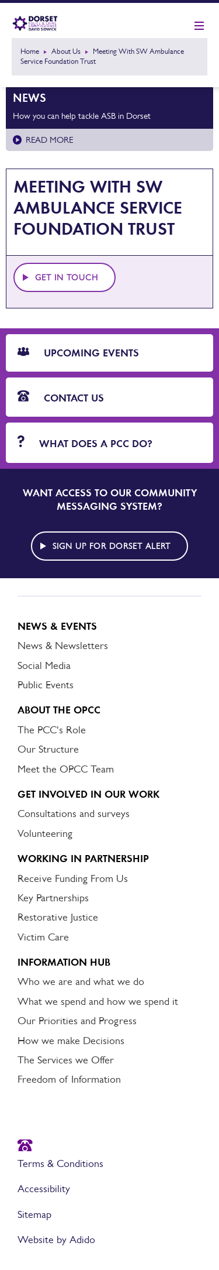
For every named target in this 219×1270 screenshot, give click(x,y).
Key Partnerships (53, 898)
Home (29, 51)
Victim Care (43, 937)
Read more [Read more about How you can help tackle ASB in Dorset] (49, 140)
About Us (66, 51)
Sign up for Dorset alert (112, 546)
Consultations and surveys (74, 813)
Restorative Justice (58, 917)
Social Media (44, 665)
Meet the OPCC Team (66, 769)
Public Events (46, 685)
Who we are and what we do (81, 981)
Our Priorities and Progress (77, 1021)
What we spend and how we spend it (98, 1001)
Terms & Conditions (60, 1163)
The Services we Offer (66, 1060)
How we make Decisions (71, 1040)
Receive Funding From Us (73, 878)
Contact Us (61, 397)
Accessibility (44, 1189)
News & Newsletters (63, 645)
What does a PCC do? (85, 442)
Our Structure (48, 749)
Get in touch (66, 277)
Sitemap (34, 1214)
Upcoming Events (78, 352)
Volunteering (45, 833)
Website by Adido (56, 1239)
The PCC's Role (52, 730)
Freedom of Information (69, 1079)
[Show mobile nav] (199, 26)
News (29, 98)
